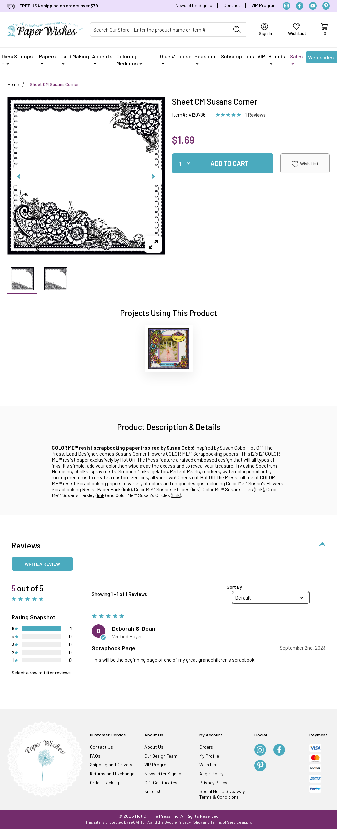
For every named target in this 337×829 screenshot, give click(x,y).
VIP (261, 56)
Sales (296, 59)
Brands (276, 59)
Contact (231, 5)
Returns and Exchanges (113, 773)
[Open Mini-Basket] (324, 29)
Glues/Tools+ (175, 59)
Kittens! (152, 791)
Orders (206, 747)
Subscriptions (237, 56)
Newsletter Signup (193, 5)
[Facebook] (299, 6)
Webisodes (321, 58)
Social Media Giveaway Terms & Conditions (222, 794)
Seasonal (205, 59)
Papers (47, 59)
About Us (153, 747)
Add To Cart (229, 163)
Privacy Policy (213, 782)
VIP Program (264, 5)
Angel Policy (211, 773)
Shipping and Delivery (111, 764)
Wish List (305, 164)
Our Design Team (160, 756)
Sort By (234, 587)
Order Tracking (104, 782)
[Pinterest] (326, 6)
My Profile (209, 756)
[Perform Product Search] (237, 29)
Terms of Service (225, 822)
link (126, 489)
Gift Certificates (160, 782)
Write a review (42, 564)
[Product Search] (158, 29)
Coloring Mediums (129, 59)
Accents (102, 59)
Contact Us (101, 747)
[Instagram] (286, 6)
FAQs (95, 756)
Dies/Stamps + (17, 59)
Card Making (74, 59)
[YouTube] (313, 6)
